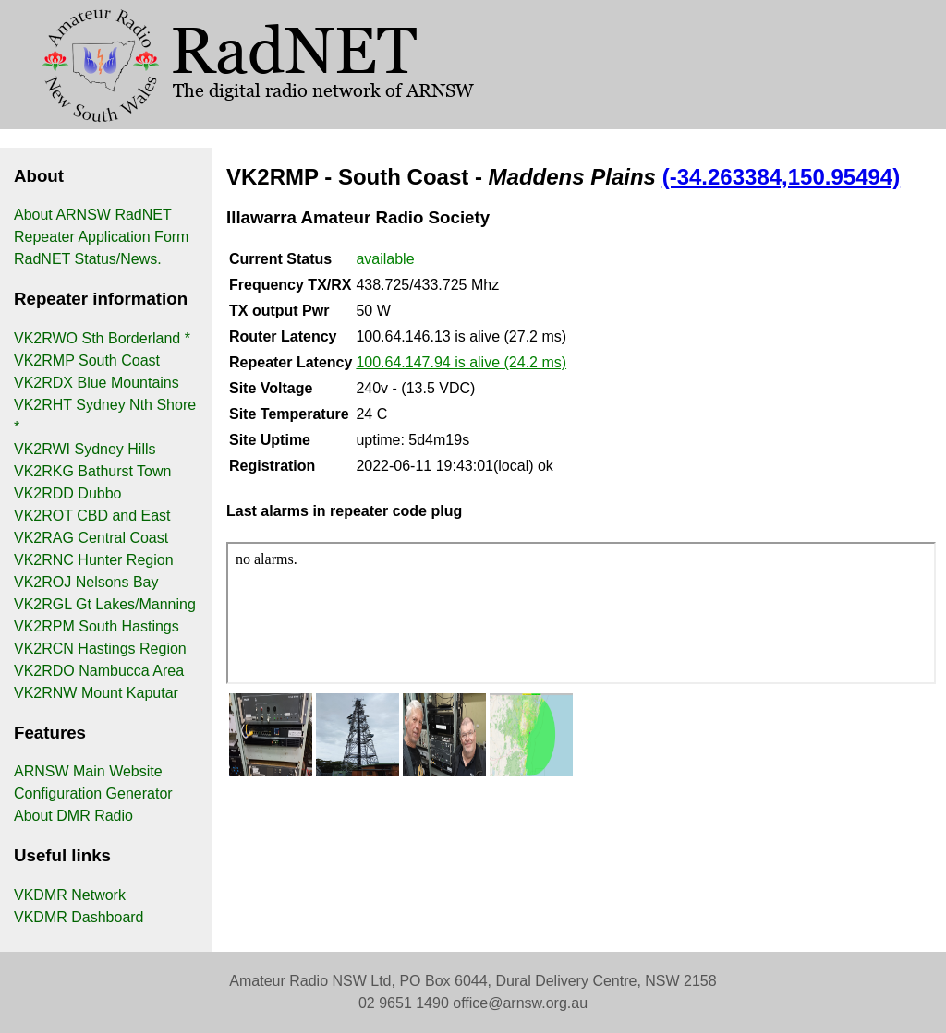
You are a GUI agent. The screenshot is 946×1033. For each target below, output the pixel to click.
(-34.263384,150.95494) (781, 176)
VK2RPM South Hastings (96, 626)
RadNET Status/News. (88, 259)
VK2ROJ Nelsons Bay (86, 582)
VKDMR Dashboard (79, 917)
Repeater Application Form (101, 237)
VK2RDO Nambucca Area (99, 671)
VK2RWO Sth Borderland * (102, 338)
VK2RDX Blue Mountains (96, 382)
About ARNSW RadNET (93, 214)
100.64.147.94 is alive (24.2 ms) (461, 362)
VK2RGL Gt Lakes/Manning (105, 604)
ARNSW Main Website (88, 771)
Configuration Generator (93, 793)
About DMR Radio (73, 815)
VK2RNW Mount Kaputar (96, 693)
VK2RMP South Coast (87, 360)
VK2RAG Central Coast (91, 538)
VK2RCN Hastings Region (100, 648)
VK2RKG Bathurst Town (92, 471)
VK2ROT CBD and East (92, 515)
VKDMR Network (70, 895)
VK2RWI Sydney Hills (85, 449)
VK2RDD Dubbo (68, 493)
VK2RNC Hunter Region (94, 560)
